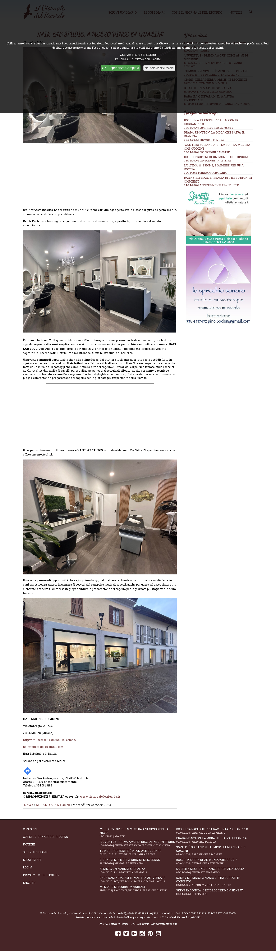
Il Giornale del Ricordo (53, 916)
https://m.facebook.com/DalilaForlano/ (49, 742)
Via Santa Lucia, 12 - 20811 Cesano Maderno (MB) (97, 916)
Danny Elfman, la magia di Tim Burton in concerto (214, 884)
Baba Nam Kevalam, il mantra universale (138, 882)
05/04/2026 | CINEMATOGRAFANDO (206, 172)
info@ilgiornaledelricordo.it (164, 916)
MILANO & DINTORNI (53, 807)
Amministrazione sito (164, 926)
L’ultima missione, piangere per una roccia (214, 873)
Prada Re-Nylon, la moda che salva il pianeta (214, 842)
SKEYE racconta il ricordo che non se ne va (214, 894)
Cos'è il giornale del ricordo (45, 839)
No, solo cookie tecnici (159, 68)
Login (27, 870)
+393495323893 (136, 916)
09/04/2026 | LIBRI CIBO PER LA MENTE (208, 127)
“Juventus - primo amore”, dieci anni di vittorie (138, 846)
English (29, 885)
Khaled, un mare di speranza (138, 873)
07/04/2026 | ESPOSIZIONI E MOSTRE (207, 152)
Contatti (30, 832)
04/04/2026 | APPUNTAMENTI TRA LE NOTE (211, 185)
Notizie (29, 847)
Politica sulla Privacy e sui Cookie (138, 59)
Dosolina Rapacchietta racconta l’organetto (214, 833)
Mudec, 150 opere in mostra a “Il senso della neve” (138, 835)
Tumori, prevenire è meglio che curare (138, 855)
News (28, 807)
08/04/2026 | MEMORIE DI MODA (204, 140)
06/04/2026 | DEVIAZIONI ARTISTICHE (208, 160)
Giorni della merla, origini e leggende (138, 864)
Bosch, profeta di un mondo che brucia (216, 157)
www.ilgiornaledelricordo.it (100, 799)
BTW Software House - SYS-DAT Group (125, 926)
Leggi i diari (32, 862)
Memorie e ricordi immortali (138, 891)
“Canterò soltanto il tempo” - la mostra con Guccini (214, 853)
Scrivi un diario (35, 855)
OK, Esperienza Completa (120, 68)
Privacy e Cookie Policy (41, 878)
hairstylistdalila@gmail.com (43, 749)
